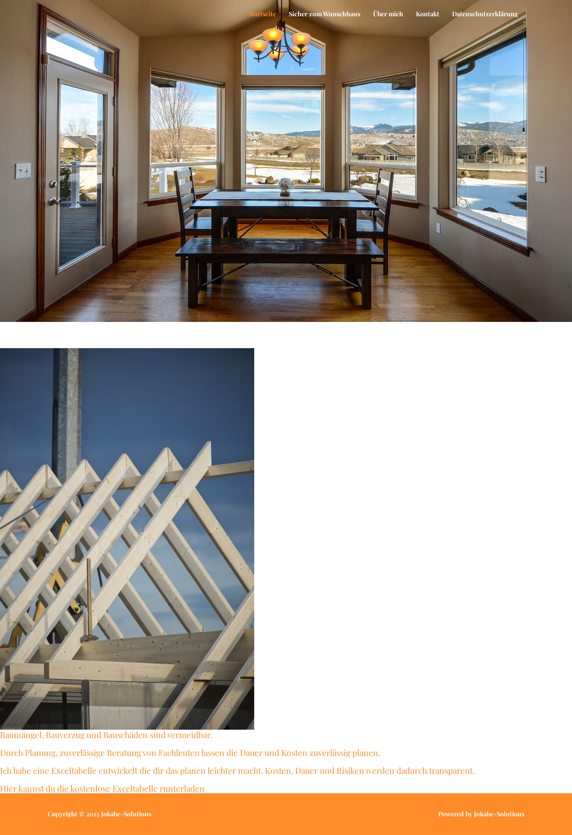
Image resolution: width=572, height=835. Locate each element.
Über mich (388, 14)
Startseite (262, 14)
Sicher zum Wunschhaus (324, 14)
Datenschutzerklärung (485, 14)
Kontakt (427, 14)
